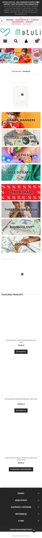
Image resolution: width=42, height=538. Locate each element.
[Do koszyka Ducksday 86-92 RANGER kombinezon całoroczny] (21, 410)
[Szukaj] (16, 41)
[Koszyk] (36, 41)
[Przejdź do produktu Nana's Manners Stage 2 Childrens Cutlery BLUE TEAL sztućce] (21, 283)
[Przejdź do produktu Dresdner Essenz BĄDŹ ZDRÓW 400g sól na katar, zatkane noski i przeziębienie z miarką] (21, 97)
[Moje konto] (26, 41)
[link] (21, 56)
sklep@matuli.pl (22, 20)
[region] (21, 55)
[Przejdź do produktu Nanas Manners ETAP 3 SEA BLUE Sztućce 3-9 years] (21, 320)
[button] (5, 41)
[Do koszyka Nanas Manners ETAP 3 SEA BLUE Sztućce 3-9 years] (21, 352)
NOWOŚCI (29, 22)
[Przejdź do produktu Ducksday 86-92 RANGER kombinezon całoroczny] (21, 379)
